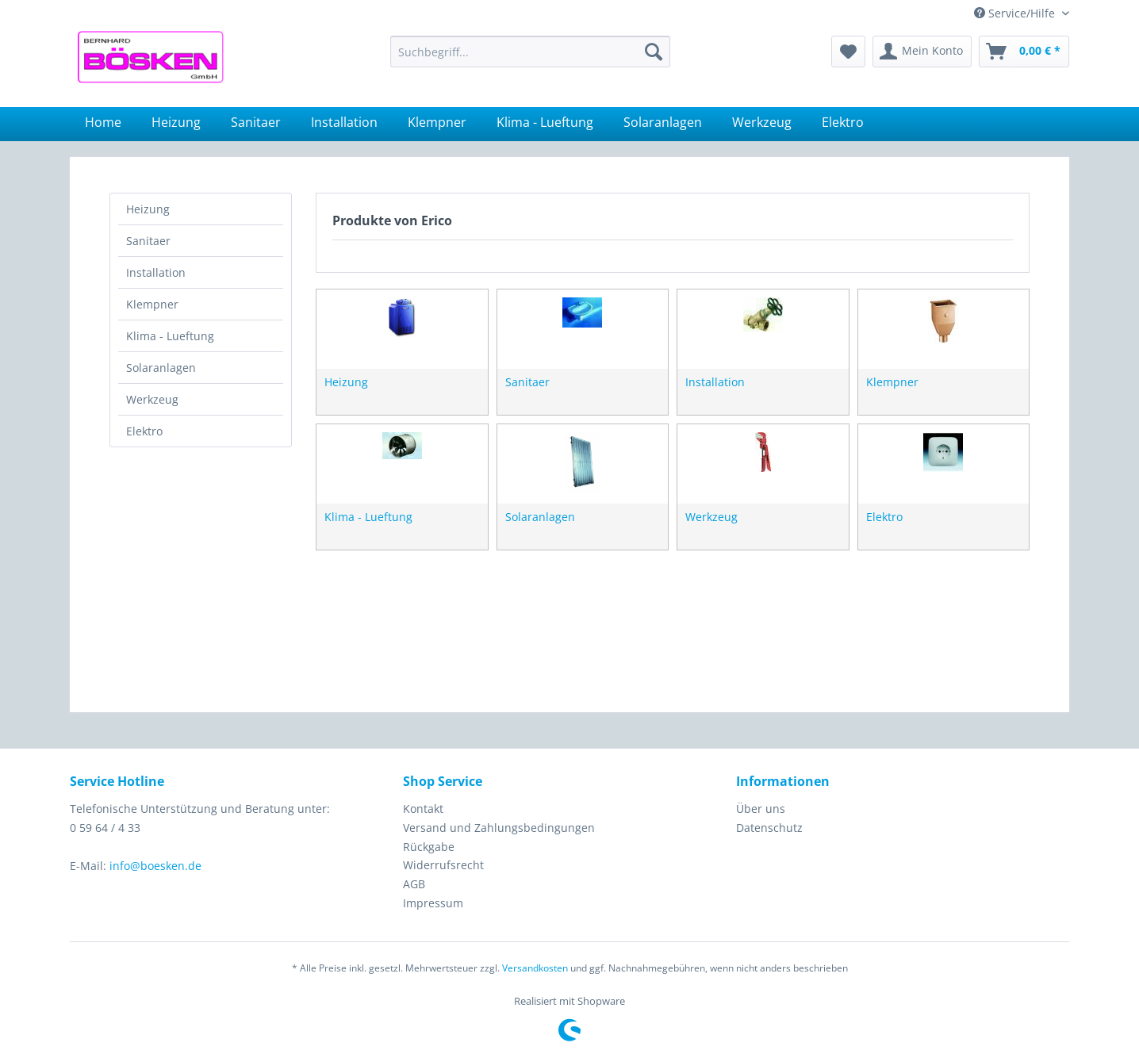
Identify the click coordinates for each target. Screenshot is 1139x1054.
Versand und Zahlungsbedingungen (499, 827)
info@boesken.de (155, 865)
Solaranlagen (161, 367)
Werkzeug (152, 399)
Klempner (152, 304)
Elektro (144, 431)
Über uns (760, 808)
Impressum (433, 902)
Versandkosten (535, 968)
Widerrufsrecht (443, 864)
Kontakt (423, 808)
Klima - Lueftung (170, 335)
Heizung (148, 209)
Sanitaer (148, 240)
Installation (156, 272)
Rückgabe (428, 846)
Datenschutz (769, 827)
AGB (414, 883)
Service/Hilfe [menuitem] (1016, 13)
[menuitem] (530, 51)
